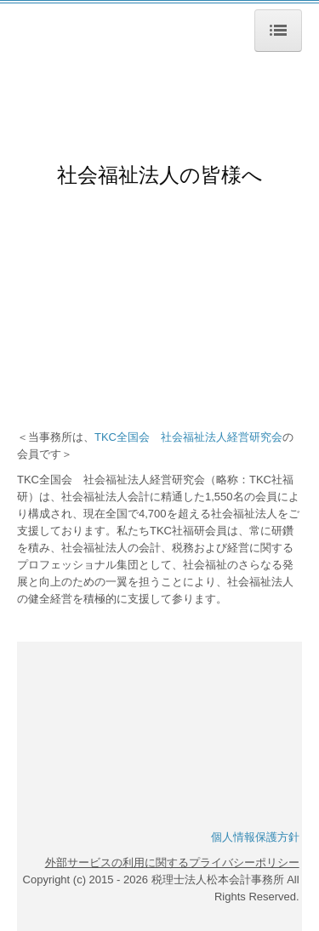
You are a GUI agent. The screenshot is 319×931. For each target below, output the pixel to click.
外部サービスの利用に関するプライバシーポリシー (172, 862)
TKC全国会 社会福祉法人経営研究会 (188, 437)
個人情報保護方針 (255, 837)
